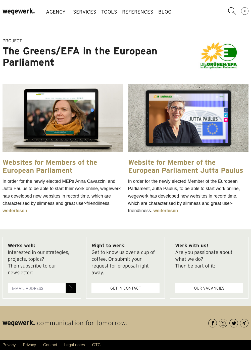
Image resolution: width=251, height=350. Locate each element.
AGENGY (56, 12)
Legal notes (74, 345)
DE (245, 11)
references (150, 12)
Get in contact (125, 288)
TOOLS (117, 12)
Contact (50, 345)
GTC (96, 345)
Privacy (9, 345)
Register (71, 288)
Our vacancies (209, 288)
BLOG (182, 12)
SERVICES (87, 12)
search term (232, 11)
